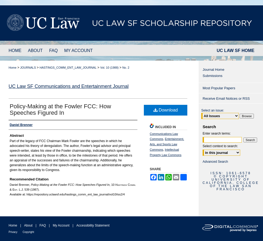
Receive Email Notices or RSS (226, 99)
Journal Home (213, 70)
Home (12, 67)
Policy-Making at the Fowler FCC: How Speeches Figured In (60, 109)
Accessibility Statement (92, 225)
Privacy (13, 232)
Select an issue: (212, 110)
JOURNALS (28, 67)
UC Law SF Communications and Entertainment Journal (69, 86)
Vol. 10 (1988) (109, 67)
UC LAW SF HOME (235, 50)
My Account (61, 225)
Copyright (28, 232)
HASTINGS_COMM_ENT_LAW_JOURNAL (67, 67)
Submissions (212, 76)
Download (166, 110)
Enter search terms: (217, 133)
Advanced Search (215, 162)
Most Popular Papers (219, 88)
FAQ (42, 225)
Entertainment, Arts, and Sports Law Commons (167, 144)
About (28, 225)
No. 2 (125, 67)
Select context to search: (220, 146)
